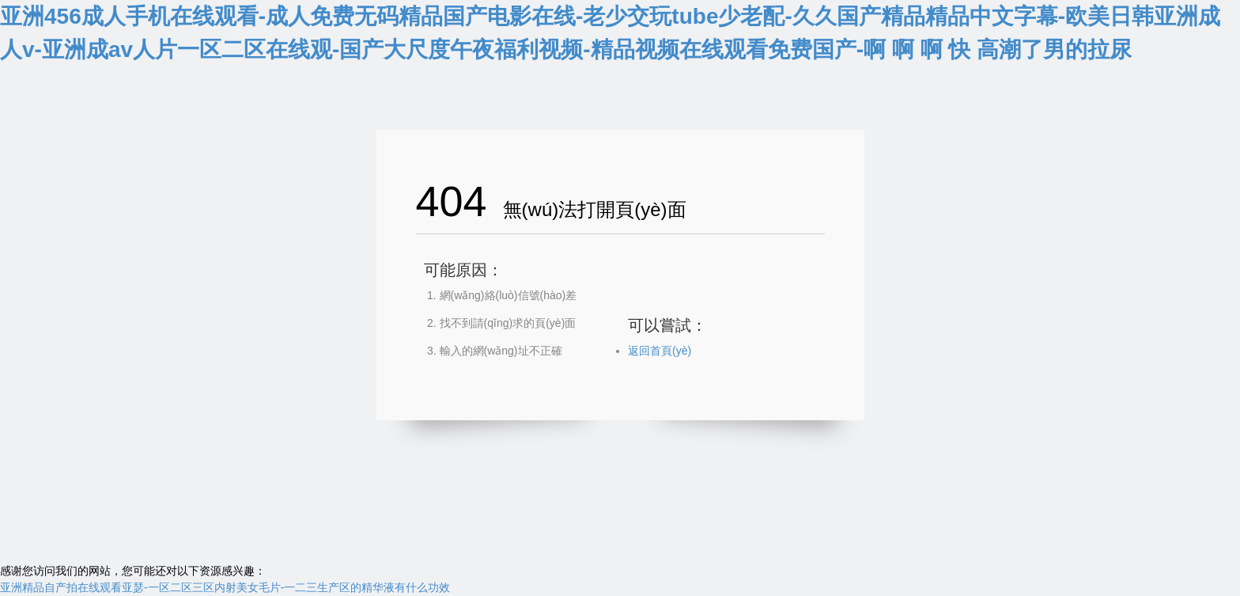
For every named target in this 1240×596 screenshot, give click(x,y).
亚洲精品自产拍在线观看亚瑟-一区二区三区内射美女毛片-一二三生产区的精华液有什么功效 (225, 587)
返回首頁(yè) (659, 350)
